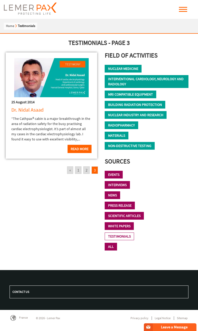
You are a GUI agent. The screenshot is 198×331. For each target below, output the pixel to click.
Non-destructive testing (129, 146)
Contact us (20, 292)
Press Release (119, 205)
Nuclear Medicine (123, 68)
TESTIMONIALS (119, 236)
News (112, 195)
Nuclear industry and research (135, 115)
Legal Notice (163, 318)
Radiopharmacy (121, 125)
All (111, 246)
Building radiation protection (135, 104)
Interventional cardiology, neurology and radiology (146, 81)
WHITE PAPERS (119, 226)
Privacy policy (139, 318)
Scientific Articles (124, 215)
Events (113, 174)
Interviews (117, 185)
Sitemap (182, 318)
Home (10, 26)
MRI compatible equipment (130, 94)
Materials (116, 135)
